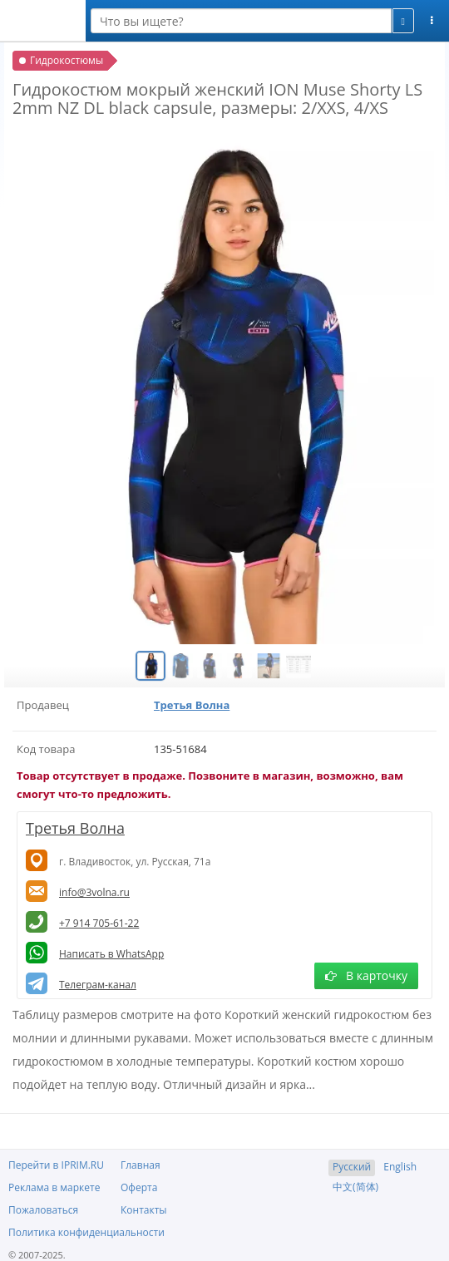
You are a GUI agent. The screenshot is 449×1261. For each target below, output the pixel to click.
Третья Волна (191, 704)
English (400, 1167)
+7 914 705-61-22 (99, 923)
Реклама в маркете (54, 1187)
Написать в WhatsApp (111, 954)
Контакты (144, 1210)
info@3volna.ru (94, 892)
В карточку (366, 975)
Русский (352, 1167)
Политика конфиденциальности (86, 1232)
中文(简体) (355, 1187)
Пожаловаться (43, 1210)
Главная (140, 1165)
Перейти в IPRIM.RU (56, 1165)
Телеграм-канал (97, 985)
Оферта (139, 1187)
